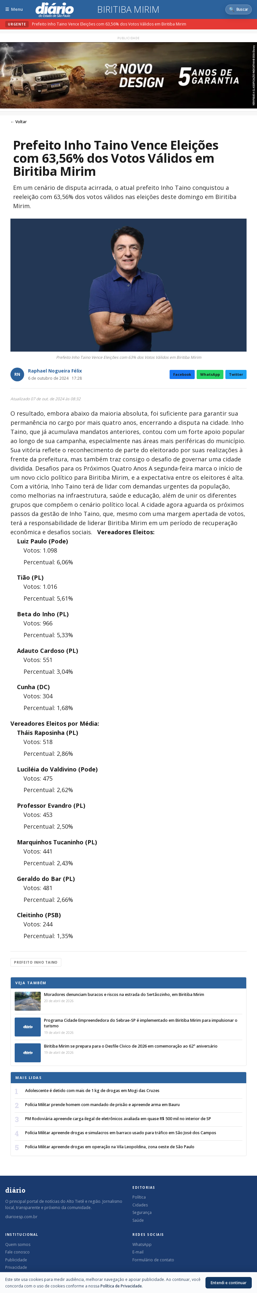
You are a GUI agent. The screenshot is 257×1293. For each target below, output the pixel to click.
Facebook (182, 374)
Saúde (138, 1220)
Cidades (140, 1205)
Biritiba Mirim (128, 9)
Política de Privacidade (121, 1286)
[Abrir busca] (238, 9)
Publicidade (16, 1260)
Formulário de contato (153, 1260)
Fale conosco (17, 1252)
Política (139, 1197)
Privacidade (16, 1267)
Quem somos (17, 1244)
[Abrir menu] (14, 9)
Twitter (236, 374)
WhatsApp (210, 374)
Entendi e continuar (229, 1282)
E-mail (138, 1252)
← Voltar (18, 121)
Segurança (142, 1212)
